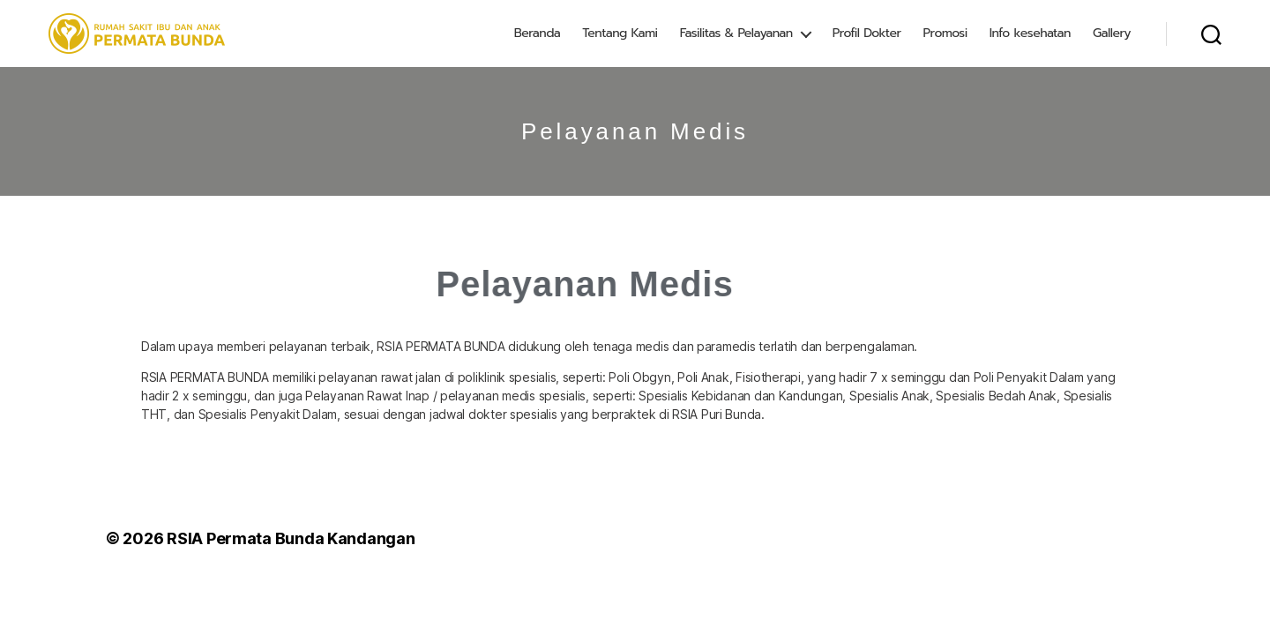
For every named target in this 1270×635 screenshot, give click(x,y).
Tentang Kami (619, 33)
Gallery (1112, 33)
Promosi (945, 33)
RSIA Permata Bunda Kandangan (291, 538)
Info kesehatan (1030, 33)
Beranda (537, 33)
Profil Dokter (867, 33)
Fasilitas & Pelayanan (736, 33)
